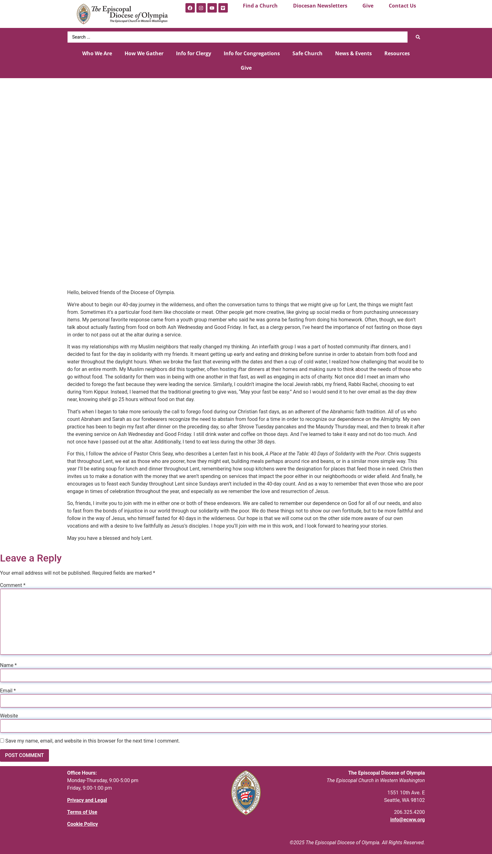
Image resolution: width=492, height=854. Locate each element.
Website (9, 715)
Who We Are (97, 53)
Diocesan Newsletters (320, 5)
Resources (397, 53)
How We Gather (144, 53)
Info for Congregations (252, 53)
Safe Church (307, 53)
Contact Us (402, 5)
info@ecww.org (407, 820)
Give (367, 5)
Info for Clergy (193, 53)
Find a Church (260, 5)
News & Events (353, 53)
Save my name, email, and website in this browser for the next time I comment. (92, 741)
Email (8, 690)
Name (8, 665)
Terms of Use (82, 812)
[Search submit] (418, 37)
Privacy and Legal (87, 800)
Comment (12, 585)
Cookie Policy (82, 824)
